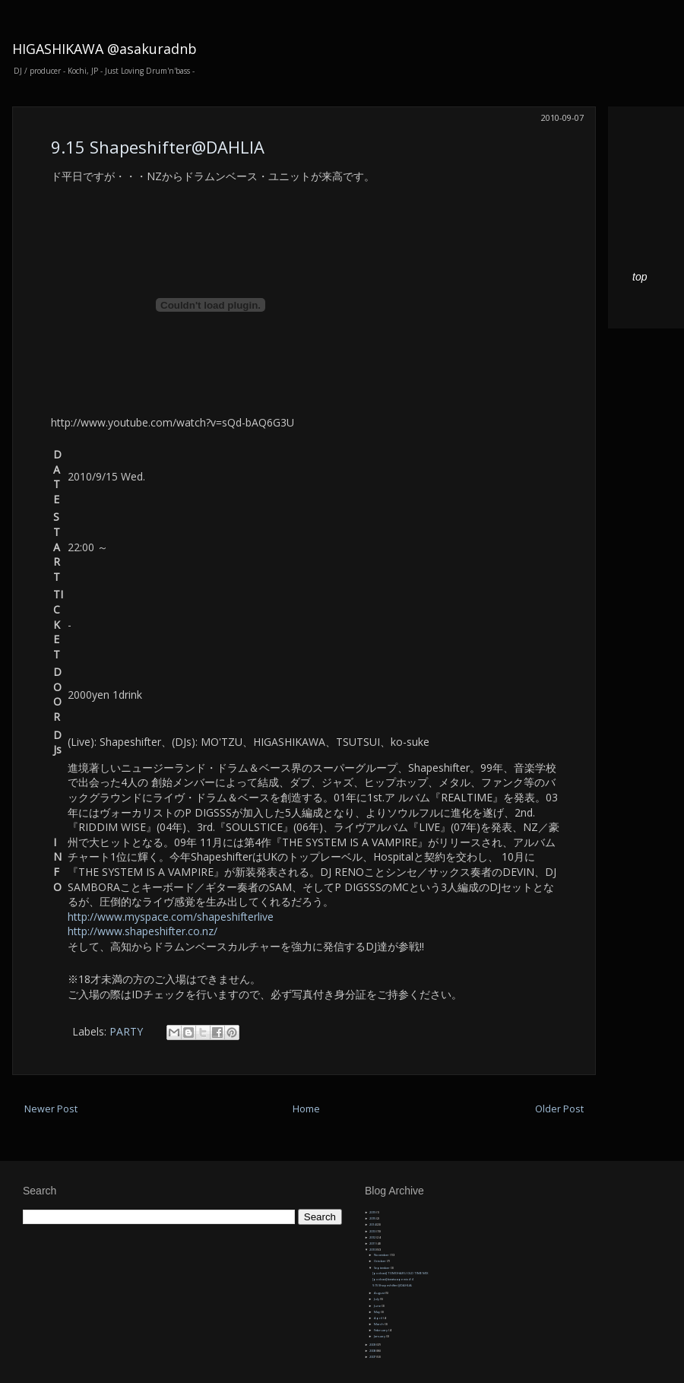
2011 (372, 1243)
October (380, 1261)
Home (306, 1108)
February (381, 1330)
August (379, 1293)
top (639, 277)
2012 (372, 1237)
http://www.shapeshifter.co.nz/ (142, 931)
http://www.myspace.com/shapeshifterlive (171, 916)
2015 (372, 1218)
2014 (372, 1224)
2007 (372, 1357)
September (382, 1268)
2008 (372, 1351)
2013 (372, 1231)
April (378, 1318)
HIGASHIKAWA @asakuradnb (104, 49)
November (382, 1255)
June (378, 1306)
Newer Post (51, 1108)
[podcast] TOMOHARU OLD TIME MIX (400, 1273)
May (377, 1312)
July (377, 1299)
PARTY (126, 1031)
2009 (372, 1345)
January (380, 1336)
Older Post (559, 1108)
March (379, 1324)
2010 (372, 1249)
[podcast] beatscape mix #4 (392, 1279)
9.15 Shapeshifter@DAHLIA (157, 146)
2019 (372, 1212)
